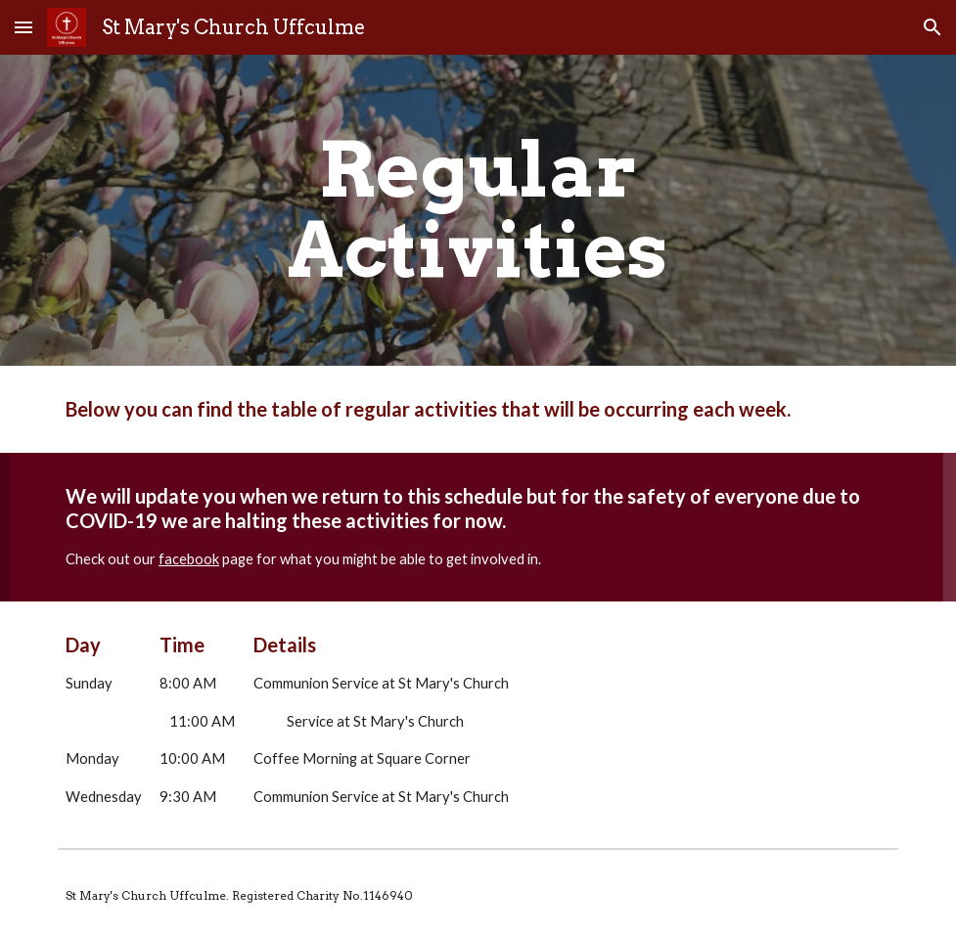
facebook (189, 559)
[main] (478, 210)
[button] (23, 27)
